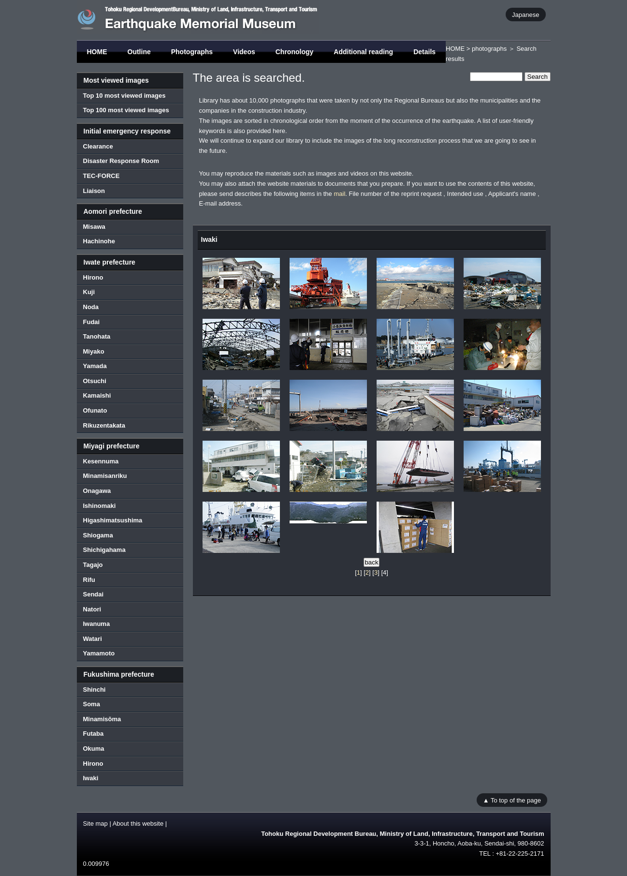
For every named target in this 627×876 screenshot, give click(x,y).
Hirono (93, 277)
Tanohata (97, 336)
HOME (97, 52)
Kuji (89, 292)
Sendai (93, 594)
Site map (95, 823)
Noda (91, 307)
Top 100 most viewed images (126, 110)
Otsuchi (94, 381)
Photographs (192, 52)
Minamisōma (102, 719)
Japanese (525, 14)
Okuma (93, 748)
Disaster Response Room (121, 160)
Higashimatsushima (113, 520)
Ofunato (95, 410)
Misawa (94, 226)
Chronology (295, 52)
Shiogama (98, 535)
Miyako (93, 351)
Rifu (89, 579)
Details (424, 52)
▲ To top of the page (512, 800)
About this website (138, 823)
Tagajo (93, 564)
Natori (92, 609)
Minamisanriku (105, 475)
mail (339, 193)
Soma (91, 704)
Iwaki (91, 778)
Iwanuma (96, 623)
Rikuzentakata (104, 425)
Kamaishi (97, 395)
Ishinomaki (99, 505)
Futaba (93, 733)
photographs (489, 48)
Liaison (94, 190)
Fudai (91, 322)
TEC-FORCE (101, 175)
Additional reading (363, 52)
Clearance (98, 146)
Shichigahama (104, 549)
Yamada (95, 366)
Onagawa (97, 490)
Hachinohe (99, 241)
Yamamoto (99, 653)
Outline (139, 52)
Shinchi (94, 689)
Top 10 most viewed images (124, 95)
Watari (92, 638)
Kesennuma (101, 461)
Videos (244, 52)
